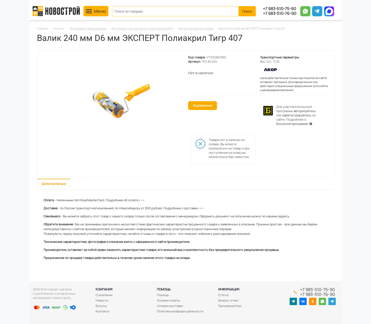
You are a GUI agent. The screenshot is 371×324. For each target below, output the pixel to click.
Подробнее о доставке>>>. (183, 208)
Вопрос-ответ (228, 300)
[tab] (54, 184)
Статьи (223, 295)
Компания (104, 289)
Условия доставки (170, 306)
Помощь (164, 289)
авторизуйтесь (305, 111)
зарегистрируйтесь (296, 115)
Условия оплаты (168, 300)
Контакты (103, 311)
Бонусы (101, 306)
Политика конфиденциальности (180, 311)
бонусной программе (292, 124)
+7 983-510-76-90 (279, 13)
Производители (229, 306)
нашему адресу (277, 216)
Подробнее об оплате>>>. (125, 200)
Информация (228, 289)
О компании (104, 295)
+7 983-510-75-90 (279, 8)
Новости (102, 300)
